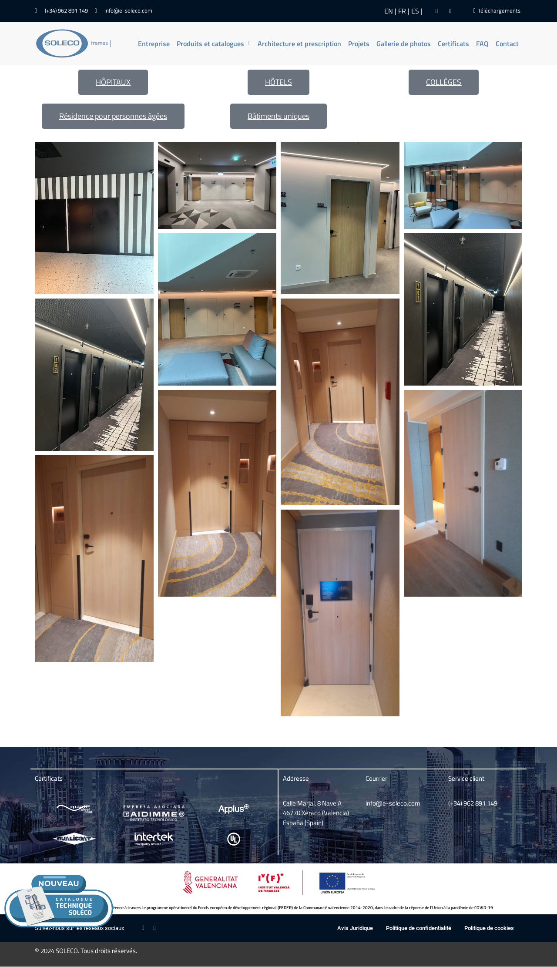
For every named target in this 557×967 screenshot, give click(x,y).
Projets (358, 43)
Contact (507, 43)
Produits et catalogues (214, 43)
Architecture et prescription (299, 43)
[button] (213, 43)
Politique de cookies (489, 928)
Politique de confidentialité (418, 928)
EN (388, 11)
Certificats (453, 43)
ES (415, 11)
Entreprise (154, 43)
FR (402, 11)
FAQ (482, 43)
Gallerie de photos (403, 43)
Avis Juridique (355, 928)
